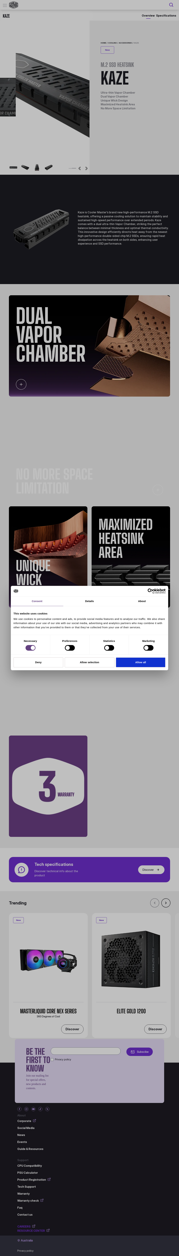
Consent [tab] (37, 601)
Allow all (140, 662)
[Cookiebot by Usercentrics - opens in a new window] (150, 591)
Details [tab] (89, 601)
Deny (38, 662)
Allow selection (89, 662)
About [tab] (142, 601)
